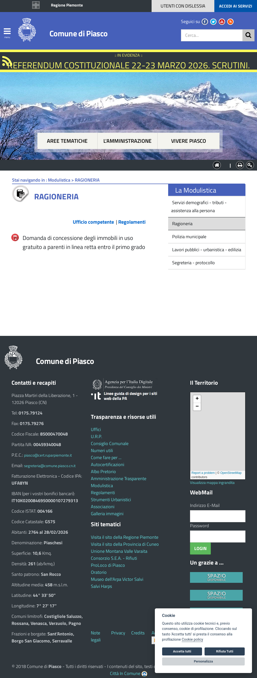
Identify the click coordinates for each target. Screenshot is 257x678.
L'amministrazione (127, 141)
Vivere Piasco (188, 141)
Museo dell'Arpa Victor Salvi (117, 579)
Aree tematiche (67, 141)
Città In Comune (125, 673)
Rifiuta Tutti (224, 651)
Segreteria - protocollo (193, 262)
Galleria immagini (107, 513)
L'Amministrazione (124, 164)
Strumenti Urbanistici (111, 499)
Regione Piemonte (67, 5)
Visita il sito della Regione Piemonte (124, 537)
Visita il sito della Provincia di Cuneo (125, 544)
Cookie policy (192, 639)
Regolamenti (103, 492)
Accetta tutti (182, 651)
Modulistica (102, 485)
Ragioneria (181, 223)
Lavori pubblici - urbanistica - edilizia (206, 249)
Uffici (96, 429)
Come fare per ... (106, 457)
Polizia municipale (188, 236)
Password (199, 525)
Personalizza (203, 661)
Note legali (96, 636)
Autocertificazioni (107, 464)
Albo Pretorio (103, 471)
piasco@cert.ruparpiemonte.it (48, 455)
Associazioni (102, 506)
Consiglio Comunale (109, 443)
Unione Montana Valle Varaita (119, 551)
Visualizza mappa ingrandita (212, 482)
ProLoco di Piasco (108, 565)
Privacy (118, 632)
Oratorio (99, 572)
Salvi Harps (101, 586)
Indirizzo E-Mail (205, 505)
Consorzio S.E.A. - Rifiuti (114, 558)
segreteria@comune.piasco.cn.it (50, 466)
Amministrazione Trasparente (118, 478)
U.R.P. (96, 436)
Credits (138, 632)
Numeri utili (102, 450)
